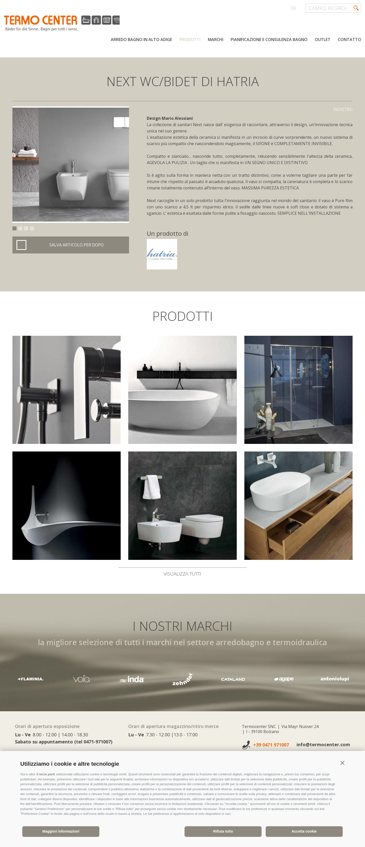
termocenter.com (65, 23)
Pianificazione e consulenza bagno (269, 40)
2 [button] (20, 228)
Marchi (215, 40)
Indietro (343, 109)
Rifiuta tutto (223, 831)
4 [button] (32, 228)
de (294, 8)
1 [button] (14, 228)
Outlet (323, 40)
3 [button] (26, 228)
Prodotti (189, 40)
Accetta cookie (304, 831)
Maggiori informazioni (60, 831)
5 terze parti (45, 774)
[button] (342, 763)
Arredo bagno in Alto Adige (141, 40)
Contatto (349, 40)
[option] (70, 164)
